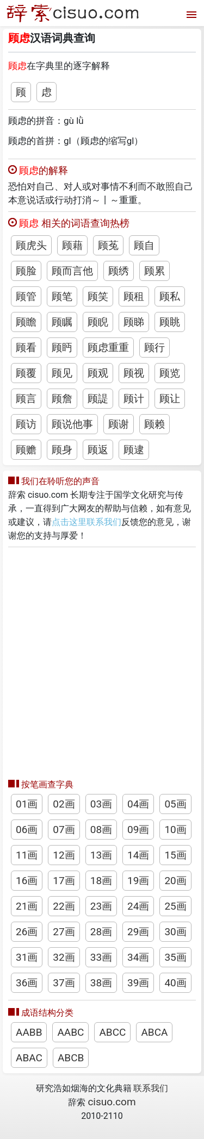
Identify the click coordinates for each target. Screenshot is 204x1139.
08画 (101, 829)
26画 (27, 931)
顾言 (26, 398)
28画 (101, 931)
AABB (29, 1032)
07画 (64, 829)
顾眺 (169, 322)
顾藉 (72, 245)
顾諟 (98, 398)
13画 (101, 855)
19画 (138, 880)
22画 (64, 906)
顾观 (98, 373)
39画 (138, 983)
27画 (64, 931)
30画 (175, 931)
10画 (175, 829)
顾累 (154, 271)
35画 (175, 957)
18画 (101, 880)
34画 (138, 957)
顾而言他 (72, 271)
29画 (138, 931)
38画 (101, 983)
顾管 (26, 296)
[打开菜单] (190, 13)
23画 (101, 906)
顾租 (133, 296)
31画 (27, 957)
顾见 (62, 373)
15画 (175, 855)
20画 (175, 880)
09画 (138, 829)
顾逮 (133, 449)
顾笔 (62, 296)
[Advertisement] (102, 660)
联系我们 (150, 1088)
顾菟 (108, 245)
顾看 (26, 347)
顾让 (169, 398)
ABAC (29, 1058)
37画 (64, 983)
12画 (64, 855)
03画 (101, 804)
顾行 (154, 347)
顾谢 (118, 424)
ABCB (71, 1058)
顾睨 (98, 322)
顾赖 (154, 424)
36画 (27, 983)
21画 (27, 906)
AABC (70, 1032)
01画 (27, 804)
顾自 (144, 245)
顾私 (169, 296)
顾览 (169, 373)
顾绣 (118, 271)
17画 (64, 880)
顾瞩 (62, 322)
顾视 (133, 373)
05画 (175, 804)
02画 (64, 804)
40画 (175, 983)
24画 (138, 906)
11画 (27, 855)
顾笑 (98, 296)
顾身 (62, 449)
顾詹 (62, 398)
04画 (138, 804)
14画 (138, 855)
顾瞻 (26, 322)
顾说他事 (72, 424)
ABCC (112, 1032)
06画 (27, 829)
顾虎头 (31, 245)
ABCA (154, 1032)
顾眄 (62, 347)
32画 (64, 957)
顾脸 (26, 271)
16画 (27, 880)
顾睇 (133, 322)
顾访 (26, 424)
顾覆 (26, 373)
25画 (175, 906)
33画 (101, 957)
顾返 (98, 449)
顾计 (133, 398)
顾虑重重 (108, 347)
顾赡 (26, 449)
